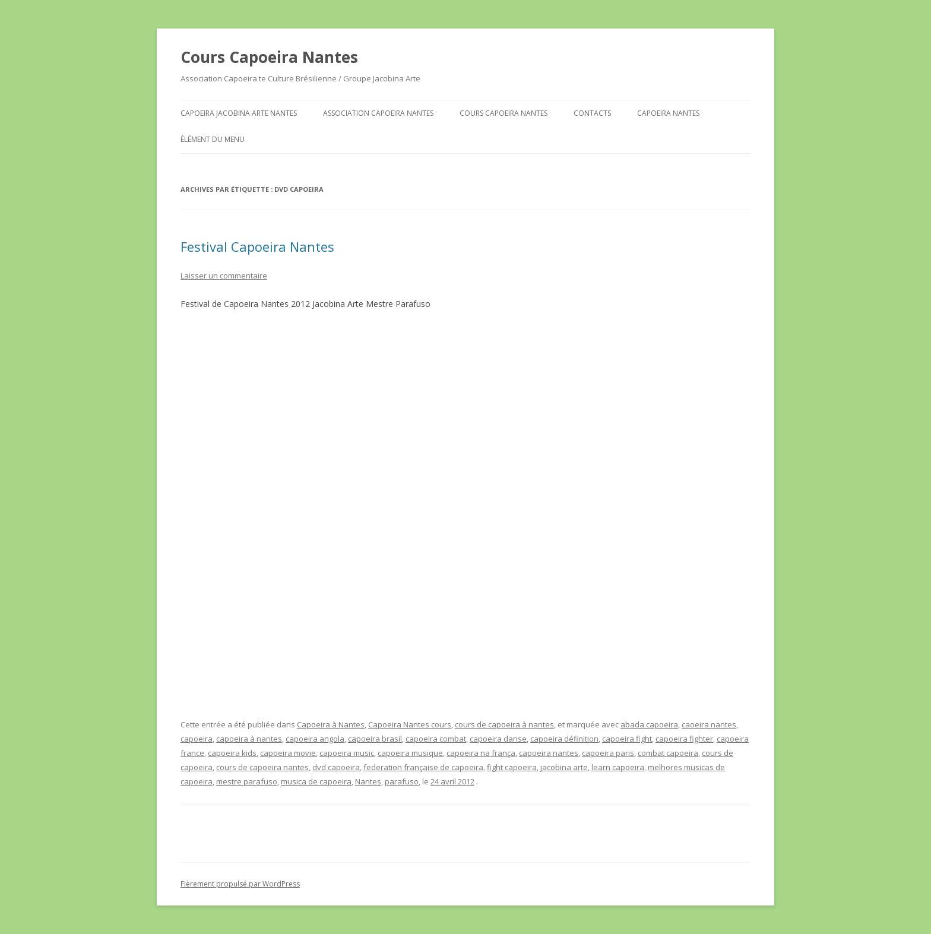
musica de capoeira (316, 781)
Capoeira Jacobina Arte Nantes (238, 113)
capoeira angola (315, 738)
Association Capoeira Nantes (378, 113)
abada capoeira (649, 724)
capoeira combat (436, 738)
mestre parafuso (246, 781)
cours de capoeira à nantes (504, 724)
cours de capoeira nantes (262, 767)
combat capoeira (668, 753)
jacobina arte (564, 767)
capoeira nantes (548, 753)
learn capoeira (617, 767)
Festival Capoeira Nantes (257, 246)
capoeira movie (288, 753)
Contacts (592, 113)
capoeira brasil (375, 738)
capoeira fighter (684, 738)
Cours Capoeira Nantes (269, 57)
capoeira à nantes (249, 738)
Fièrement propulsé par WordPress (240, 884)
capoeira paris (608, 753)
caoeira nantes (709, 724)
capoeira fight (627, 738)
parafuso (402, 781)
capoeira (196, 738)
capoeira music (346, 753)
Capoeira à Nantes (331, 724)
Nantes (368, 781)
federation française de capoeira (423, 767)
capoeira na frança (480, 753)
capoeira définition (564, 738)
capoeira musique (410, 753)
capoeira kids (232, 753)
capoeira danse (498, 738)
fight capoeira (512, 767)
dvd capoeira (336, 767)
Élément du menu (212, 139)
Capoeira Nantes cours (409, 724)
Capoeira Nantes (668, 113)
